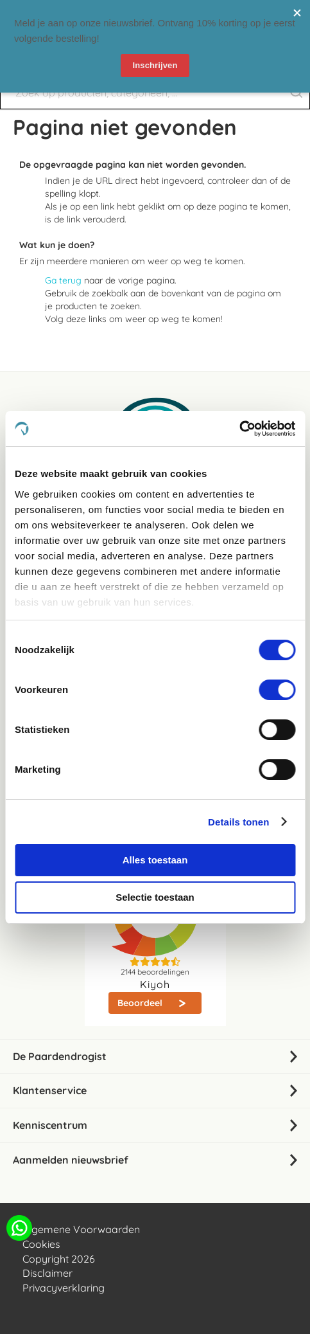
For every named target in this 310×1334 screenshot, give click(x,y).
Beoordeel (141, 1003)
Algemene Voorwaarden (81, 1229)
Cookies (41, 1244)
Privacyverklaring (63, 1287)
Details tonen (238, 821)
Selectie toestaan (155, 897)
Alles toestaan (155, 859)
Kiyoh (155, 984)
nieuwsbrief (126, 13)
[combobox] (155, 92)
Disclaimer (47, 1272)
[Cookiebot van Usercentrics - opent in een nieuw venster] (239, 428)
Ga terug (63, 280)
